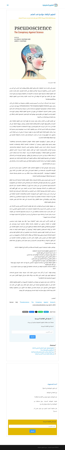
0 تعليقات (21, 18)
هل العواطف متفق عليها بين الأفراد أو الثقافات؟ (45, 397)
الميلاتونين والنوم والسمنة (47, 350)
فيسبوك (31, 312)
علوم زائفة (35, 18)
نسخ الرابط (25, 312)
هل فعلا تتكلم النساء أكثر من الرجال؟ (44, 354)
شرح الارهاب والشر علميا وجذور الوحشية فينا (42, 352)
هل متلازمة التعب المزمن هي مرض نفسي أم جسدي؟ (45, 410)
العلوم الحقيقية (51, 447)
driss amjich (49, 18)
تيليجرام (46, 312)
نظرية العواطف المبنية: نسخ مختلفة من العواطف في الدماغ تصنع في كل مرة (45, 403)
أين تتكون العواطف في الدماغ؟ (49, 388)
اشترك (32, 431)
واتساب (40, 312)
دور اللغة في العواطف (52, 392)
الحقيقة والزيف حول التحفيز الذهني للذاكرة (43, 348)
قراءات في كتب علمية (28, 18)
